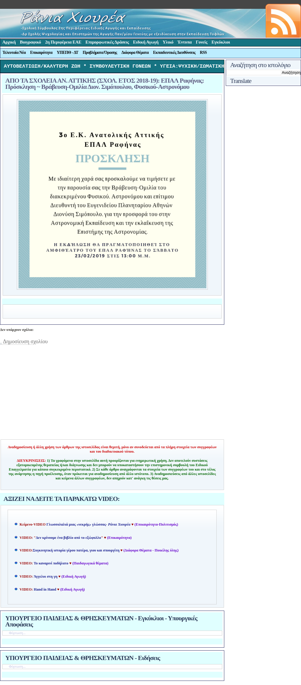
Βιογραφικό (30, 42)
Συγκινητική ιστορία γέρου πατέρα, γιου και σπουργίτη (77, 552)
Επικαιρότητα (41, 52)
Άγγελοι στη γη (46, 578)
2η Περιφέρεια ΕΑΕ (63, 42)
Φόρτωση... (17, 634)
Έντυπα (185, 42)
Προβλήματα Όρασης (100, 52)
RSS (203, 52)
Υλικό (168, 42)
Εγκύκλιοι (221, 42)
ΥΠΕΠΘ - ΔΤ (67, 52)
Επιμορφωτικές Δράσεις (107, 42)
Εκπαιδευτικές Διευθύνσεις (174, 52)
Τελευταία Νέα (14, 52)
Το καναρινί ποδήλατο (51, 565)
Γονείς (201, 42)
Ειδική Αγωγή (146, 42)
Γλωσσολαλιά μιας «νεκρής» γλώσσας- (88, 526)
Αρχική (9, 42)
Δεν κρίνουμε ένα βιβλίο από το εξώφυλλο (68, 539)
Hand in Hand (45, 591)
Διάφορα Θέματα (135, 52)
